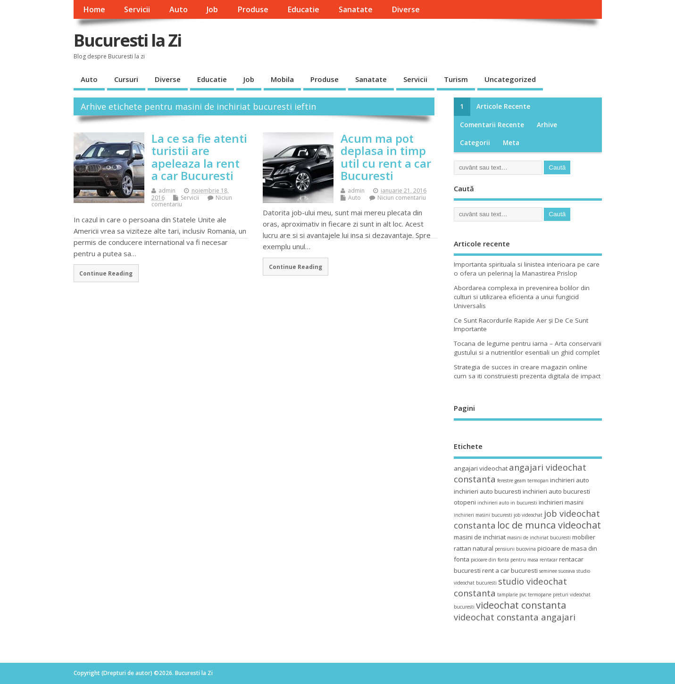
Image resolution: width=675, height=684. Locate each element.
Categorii (475, 142)
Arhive (547, 125)
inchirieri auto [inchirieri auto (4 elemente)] (569, 480)
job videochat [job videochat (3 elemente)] (528, 515)
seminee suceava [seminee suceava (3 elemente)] (557, 571)
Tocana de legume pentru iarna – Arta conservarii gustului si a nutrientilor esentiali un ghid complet (527, 348)
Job (212, 9)
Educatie (303, 9)
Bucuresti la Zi (127, 40)
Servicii (137, 9)
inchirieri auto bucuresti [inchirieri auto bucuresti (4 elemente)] (487, 491)
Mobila (282, 79)
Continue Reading (106, 273)
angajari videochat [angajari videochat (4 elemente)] (481, 468)
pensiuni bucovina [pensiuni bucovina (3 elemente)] (515, 549)
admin (166, 191)
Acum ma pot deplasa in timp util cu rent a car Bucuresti (386, 156)
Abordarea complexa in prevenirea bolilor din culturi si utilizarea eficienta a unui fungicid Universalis (522, 297)
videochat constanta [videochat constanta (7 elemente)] (521, 605)
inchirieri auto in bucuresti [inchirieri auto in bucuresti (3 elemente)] (507, 502)
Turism (456, 79)
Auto (178, 9)
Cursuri (126, 79)
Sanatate (356, 9)
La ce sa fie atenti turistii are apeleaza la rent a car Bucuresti (199, 156)
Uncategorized (510, 79)
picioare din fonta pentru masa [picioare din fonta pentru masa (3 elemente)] (504, 559)
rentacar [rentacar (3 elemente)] (549, 559)
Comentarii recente (492, 125)
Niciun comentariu (401, 198)
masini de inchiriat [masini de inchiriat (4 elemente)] (480, 537)
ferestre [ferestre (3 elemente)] (505, 480)
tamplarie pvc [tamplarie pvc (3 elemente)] (511, 594)
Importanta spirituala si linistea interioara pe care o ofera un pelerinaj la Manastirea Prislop (527, 268)
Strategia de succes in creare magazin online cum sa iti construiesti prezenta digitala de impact (527, 371)
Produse (252, 9)
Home (94, 9)
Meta (511, 142)
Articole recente (503, 106)
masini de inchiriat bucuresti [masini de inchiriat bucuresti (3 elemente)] (539, 537)
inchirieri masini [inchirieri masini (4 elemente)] (561, 502)
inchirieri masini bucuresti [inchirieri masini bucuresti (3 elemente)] (483, 515)
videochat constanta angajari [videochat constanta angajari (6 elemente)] (514, 617)
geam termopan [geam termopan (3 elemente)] (532, 480)
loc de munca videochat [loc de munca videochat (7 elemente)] (549, 525)
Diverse (406, 9)
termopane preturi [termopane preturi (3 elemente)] (548, 594)
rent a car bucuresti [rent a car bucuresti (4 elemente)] (510, 570)
